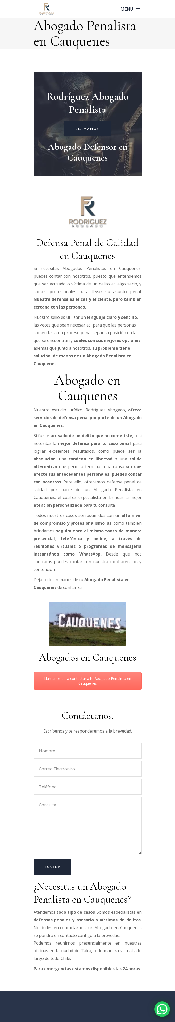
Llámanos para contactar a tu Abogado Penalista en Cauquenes (87, 681)
